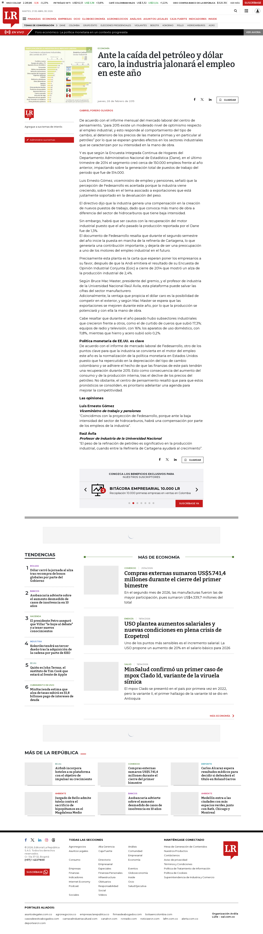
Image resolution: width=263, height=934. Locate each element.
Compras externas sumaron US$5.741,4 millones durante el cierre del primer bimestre (175, 579)
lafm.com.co (170, 918)
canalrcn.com (109, 918)
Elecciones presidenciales (116, 25)
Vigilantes (141, 25)
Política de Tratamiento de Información (187, 868)
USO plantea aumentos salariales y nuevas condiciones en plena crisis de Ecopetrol (173, 629)
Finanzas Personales (110, 872)
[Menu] (25, 18)
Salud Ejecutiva (137, 886)
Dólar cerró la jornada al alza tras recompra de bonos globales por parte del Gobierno (51, 575)
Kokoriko (168, 25)
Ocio (131, 881)
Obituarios (104, 881)
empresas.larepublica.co (94, 914)
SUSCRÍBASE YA (189, 503)
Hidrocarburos (196, 25)
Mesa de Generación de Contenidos (185, 846)
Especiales (104, 868)
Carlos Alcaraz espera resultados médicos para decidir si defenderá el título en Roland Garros (219, 773)
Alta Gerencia (106, 846)
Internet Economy (79, 881)
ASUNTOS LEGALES (155, 18)
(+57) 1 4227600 (35, 859)
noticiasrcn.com (149, 918)
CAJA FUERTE (178, 18)
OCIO (77, 18)
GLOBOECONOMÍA (93, 18)
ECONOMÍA (49, 18)
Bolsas (34, 566)
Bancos (34, 591)
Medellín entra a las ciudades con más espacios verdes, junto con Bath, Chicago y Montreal (217, 805)
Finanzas (74, 872)
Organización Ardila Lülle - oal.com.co (225, 915)
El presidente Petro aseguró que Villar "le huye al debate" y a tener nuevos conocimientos (51, 626)
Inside (131, 877)
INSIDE (212, 18)
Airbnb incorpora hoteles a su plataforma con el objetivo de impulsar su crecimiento (73, 773)
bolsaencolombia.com (158, 914)
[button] (84, 490)
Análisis (132, 846)
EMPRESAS (65, 18)
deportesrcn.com (35, 923)
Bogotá (154, 25)
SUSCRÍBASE (253, 2)
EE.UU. (33, 663)
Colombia (74, 25)
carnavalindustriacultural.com (80, 918)
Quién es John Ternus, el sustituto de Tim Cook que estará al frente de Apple (49, 671)
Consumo (74, 859)
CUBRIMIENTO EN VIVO (42, 685)
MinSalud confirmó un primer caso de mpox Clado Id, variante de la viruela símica (173, 675)
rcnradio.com (129, 918)
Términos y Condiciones (178, 864)
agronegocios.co (66, 914)
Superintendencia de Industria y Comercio (189, 877)
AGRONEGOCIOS (117, 18)
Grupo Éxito (90, 25)
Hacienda (35, 616)
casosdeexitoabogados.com (42, 918)
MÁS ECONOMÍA (220, 715)
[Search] (235, 11)
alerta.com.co (190, 918)
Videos (102, 894)
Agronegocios (77, 846)
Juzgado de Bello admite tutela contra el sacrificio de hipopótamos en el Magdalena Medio (73, 805)
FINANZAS (34, 18)
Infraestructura (106, 877)
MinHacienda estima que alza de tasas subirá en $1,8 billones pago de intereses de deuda (51, 695)
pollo (180, 25)
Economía (134, 859)
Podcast (74, 886)
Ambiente (60, 793)
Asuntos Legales (78, 851)
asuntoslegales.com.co (38, 914)
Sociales (74, 894)
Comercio (134, 764)
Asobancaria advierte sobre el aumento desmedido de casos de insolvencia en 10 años (50, 601)
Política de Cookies (175, 872)
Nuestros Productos (176, 851)
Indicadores (76, 877)
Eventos (133, 868)
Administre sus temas (40, 139)
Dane (62, 25)
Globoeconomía (138, 872)
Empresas (75, 868)
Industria (36, 641)
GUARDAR (227, 99)
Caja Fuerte (105, 851)
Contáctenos (172, 855)
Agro (212, 25)
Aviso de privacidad (175, 859)
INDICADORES (198, 18)
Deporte (206, 764)
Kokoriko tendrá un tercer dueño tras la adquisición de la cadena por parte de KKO (51, 649)
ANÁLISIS (136, 18)
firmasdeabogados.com (127, 914)
